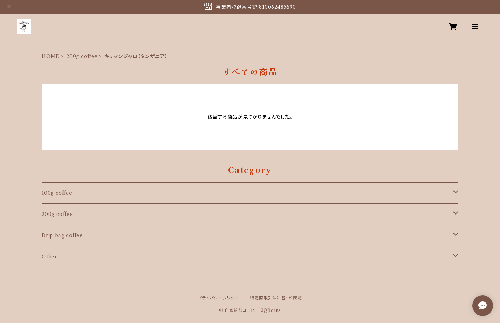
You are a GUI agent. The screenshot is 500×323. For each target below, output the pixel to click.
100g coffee (57, 193)
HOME (50, 56)
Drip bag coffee (62, 235)
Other (49, 256)
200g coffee (82, 56)
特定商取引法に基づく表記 (276, 297)
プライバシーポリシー (218, 297)
